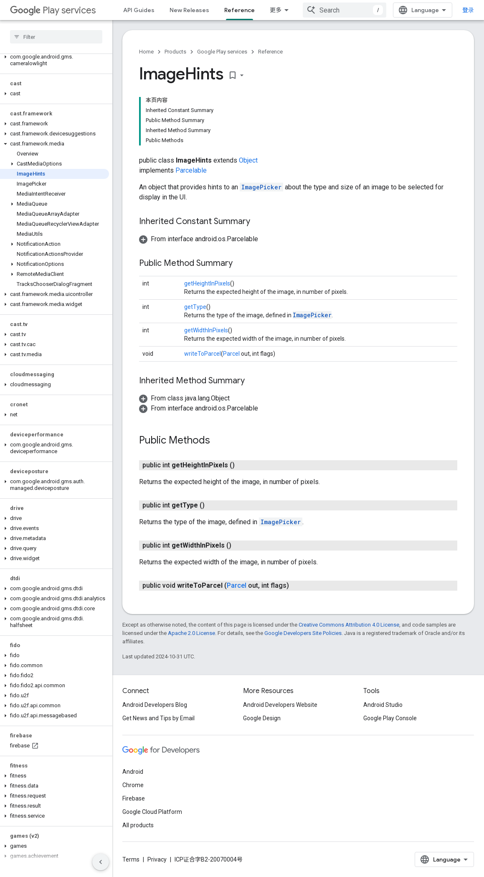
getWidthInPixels (206, 330)
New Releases (189, 10)
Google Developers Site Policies (303, 633)
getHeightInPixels (207, 283)
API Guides (139, 10)
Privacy (157, 859)
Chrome (133, 785)
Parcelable (191, 170)
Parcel (231, 353)
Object (248, 160)
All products (138, 825)
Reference (270, 51)
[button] (54, 60)
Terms (130, 859)
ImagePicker (261, 187)
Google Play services (222, 51)
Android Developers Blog (154, 704)
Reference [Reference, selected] (239, 10)
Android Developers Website (280, 704)
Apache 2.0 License (191, 633)
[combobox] (344, 10)
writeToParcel (202, 353)
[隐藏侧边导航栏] (100, 862)
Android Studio (383, 704)
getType (195, 306)
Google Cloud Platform (152, 811)
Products (175, 51)
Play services (53, 10)
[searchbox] (56, 36)
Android (132, 771)
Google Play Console (390, 718)
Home (146, 51)
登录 (468, 10)
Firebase (133, 798)
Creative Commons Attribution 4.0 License (349, 625)
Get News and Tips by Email (158, 718)
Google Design (262, 718)
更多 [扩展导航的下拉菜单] (275, 10)
